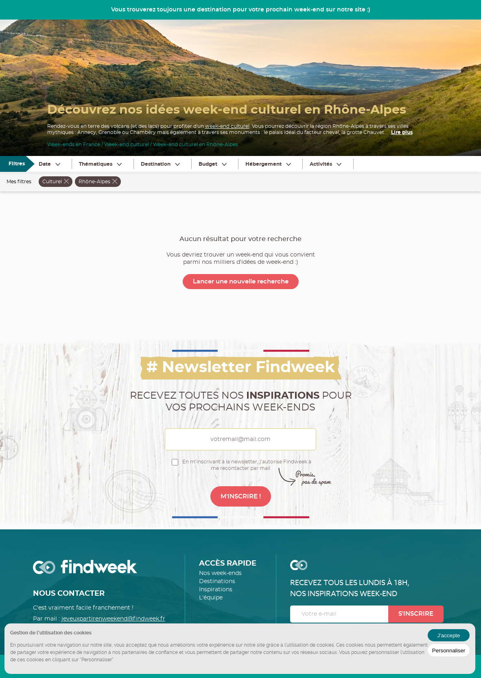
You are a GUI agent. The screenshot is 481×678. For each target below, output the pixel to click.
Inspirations (215, 589)
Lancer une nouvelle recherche (241, 282)
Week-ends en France (73, 144)
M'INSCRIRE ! (241, 497)
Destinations (217, 581)
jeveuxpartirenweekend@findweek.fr (113, 619)
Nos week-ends (220, 573)
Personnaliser (449, 650)
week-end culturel (227, 126)
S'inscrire (415, 614)
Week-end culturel (126, 144)
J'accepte (448, 635)
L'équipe (211, 598)
